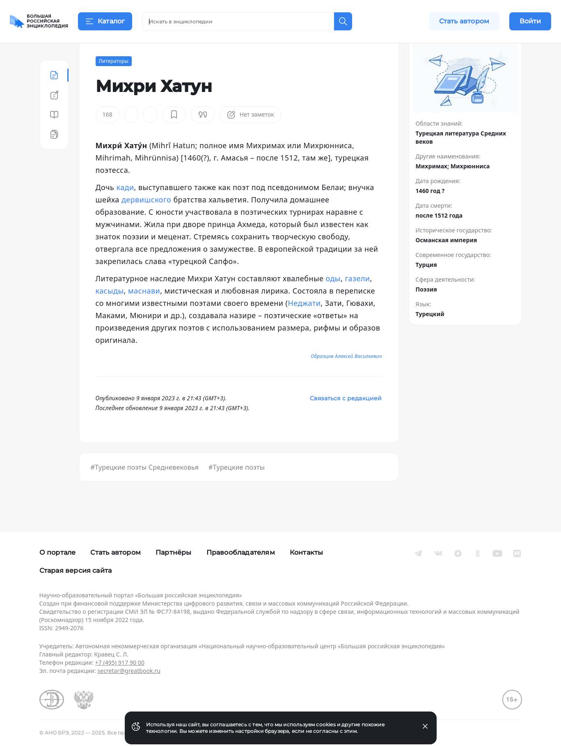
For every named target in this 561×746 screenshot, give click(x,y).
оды (333, 299)
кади (125, 208)
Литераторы (114, 81)
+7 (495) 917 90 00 (119, 662)
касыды (110, 311)
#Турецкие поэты (236, 487)
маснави (144, 311)
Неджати (304, 323)
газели (357, 299)
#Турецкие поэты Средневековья (145, 487)
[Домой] (39, 21)
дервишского (146, 220)
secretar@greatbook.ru (128, 671)
